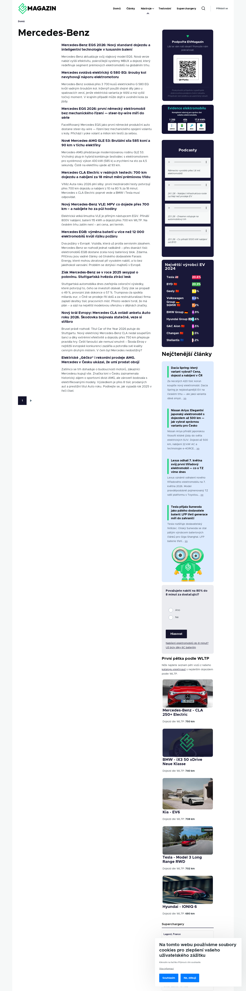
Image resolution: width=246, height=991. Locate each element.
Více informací (166, 969)
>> (184, 398)
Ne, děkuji (190, 978)
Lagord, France (172, 935)
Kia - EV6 (171, 812)
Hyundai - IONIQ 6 (180, 907)
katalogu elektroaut (174, 669)
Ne (177, 617)
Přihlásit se (222, 8)
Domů (21, 21)
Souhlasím (168, 978)
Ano (177, 610)
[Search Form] (203, 8)
